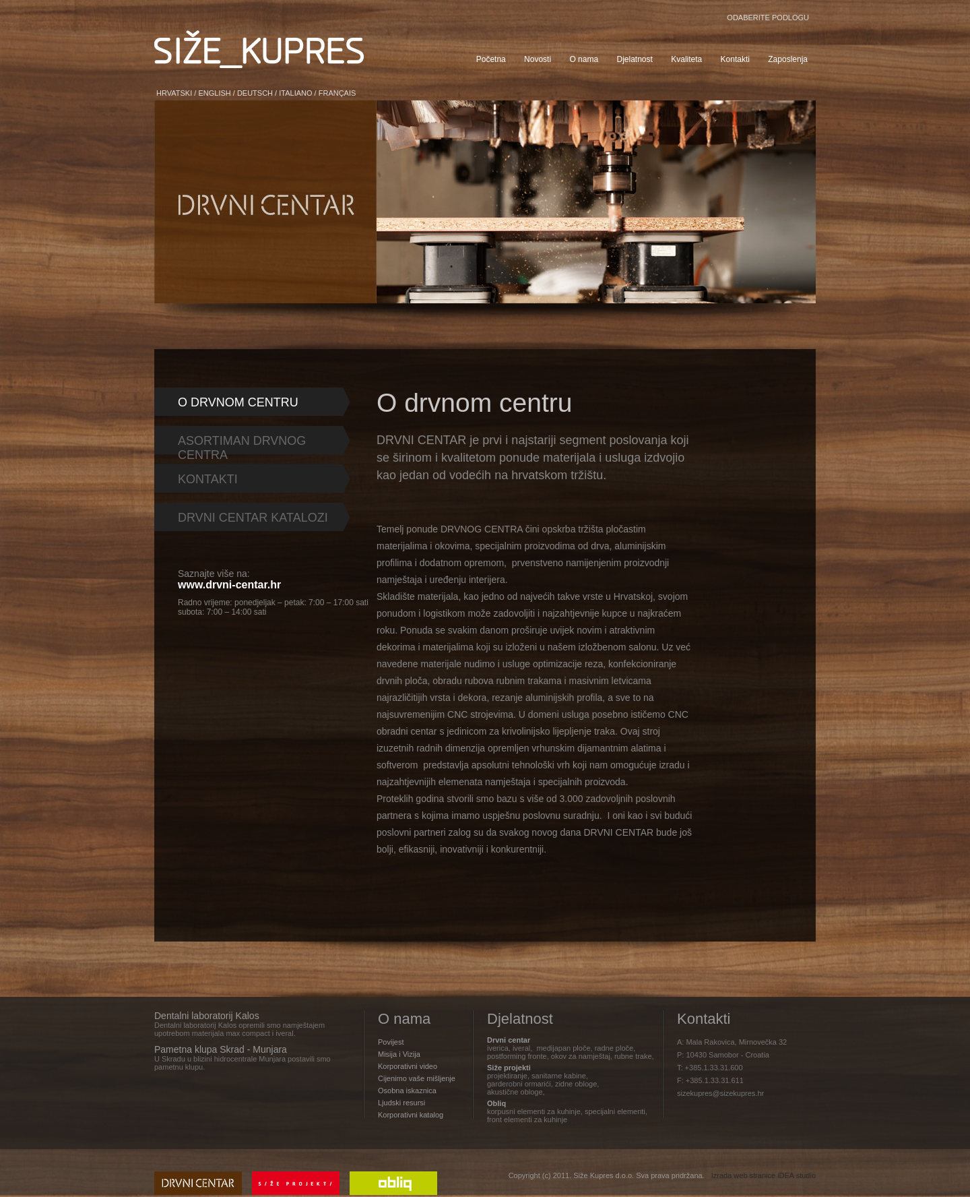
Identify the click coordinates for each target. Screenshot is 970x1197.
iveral (521, 1048)
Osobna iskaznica (407, 1090)
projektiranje (507, 1076)
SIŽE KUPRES (259, 49)
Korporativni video (407, 1066)
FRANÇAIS (337, 93)
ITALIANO (295, 93)
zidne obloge (576, 1084)
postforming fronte (517, 1056)
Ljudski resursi (401, 1103)
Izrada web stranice (743, 1175)
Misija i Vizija (399, 1054)
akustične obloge (515, 1092)
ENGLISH (214, 93)
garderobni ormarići (519, 1084)
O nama (404, 1018)
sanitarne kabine (558, 1076)
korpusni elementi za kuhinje (534, 1111)
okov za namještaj (580, 1056)
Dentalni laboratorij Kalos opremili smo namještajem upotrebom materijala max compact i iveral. (239, 1029)
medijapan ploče (563, 1048)
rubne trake (633, 1056)
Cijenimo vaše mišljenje (416, 1078)
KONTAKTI (208, 479)
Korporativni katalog (410, 1115)
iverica (498, 1048)
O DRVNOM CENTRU (238, 402)
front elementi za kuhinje (527, 1119)
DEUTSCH (255, 93)
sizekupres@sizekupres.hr (720, 1093)
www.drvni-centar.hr (229, 584)
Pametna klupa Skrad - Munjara (220, 1049)
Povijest (391, 1042)
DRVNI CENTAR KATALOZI (253, 517)
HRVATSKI (174, 93)
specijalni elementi (615, 1111)
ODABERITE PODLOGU (768, 17)
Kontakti (704, 1018)
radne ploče (614, 1048)
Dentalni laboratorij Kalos (206, 1015)
